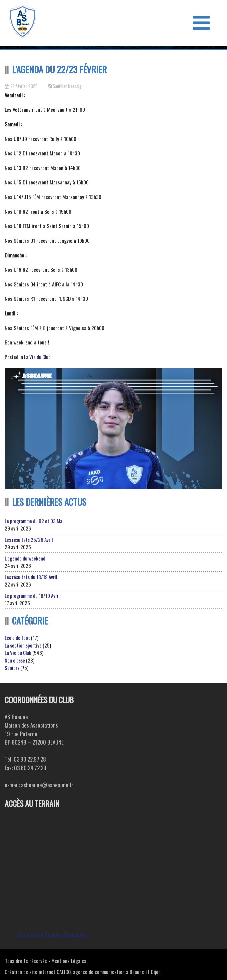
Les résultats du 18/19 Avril (31, 577)
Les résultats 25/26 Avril (29, 539)
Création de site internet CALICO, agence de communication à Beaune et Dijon (83, 971)
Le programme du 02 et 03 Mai (34, 521)
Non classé (15, 660)
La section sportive (23, 645)
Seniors (12, 667)
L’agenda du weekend (25, 558)
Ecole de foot (17, 637)
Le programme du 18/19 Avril (32, 595)
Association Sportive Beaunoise (52, 934)
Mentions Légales (68, 960)
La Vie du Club (37, 356)
